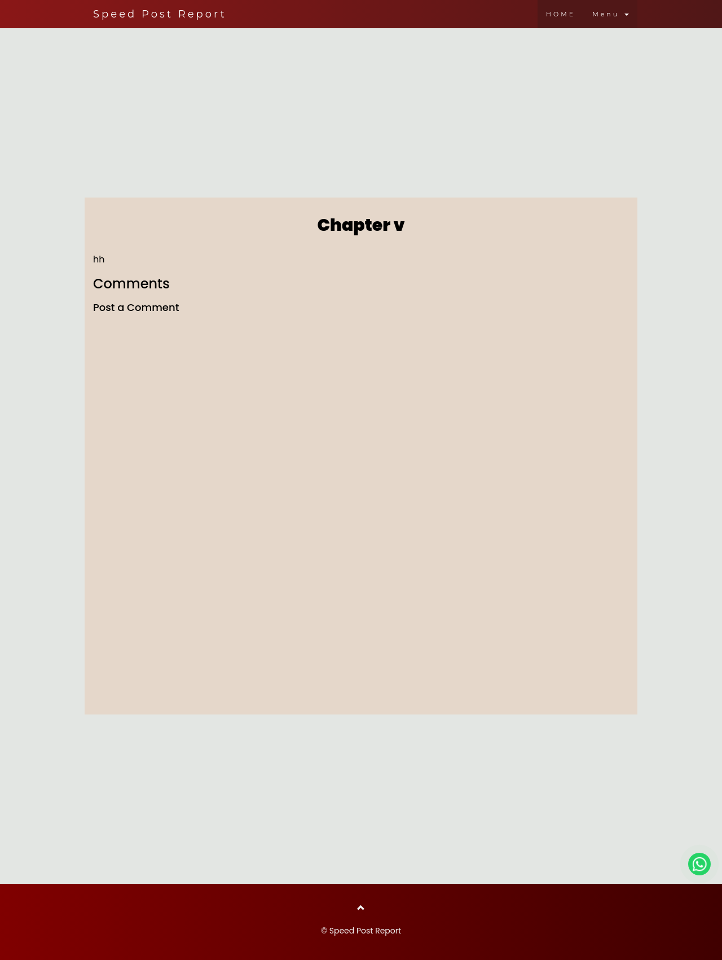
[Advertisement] (361, 110)
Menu (610, 14)
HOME (560, 14)
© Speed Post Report (361, 930)
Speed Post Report (160, 14)
